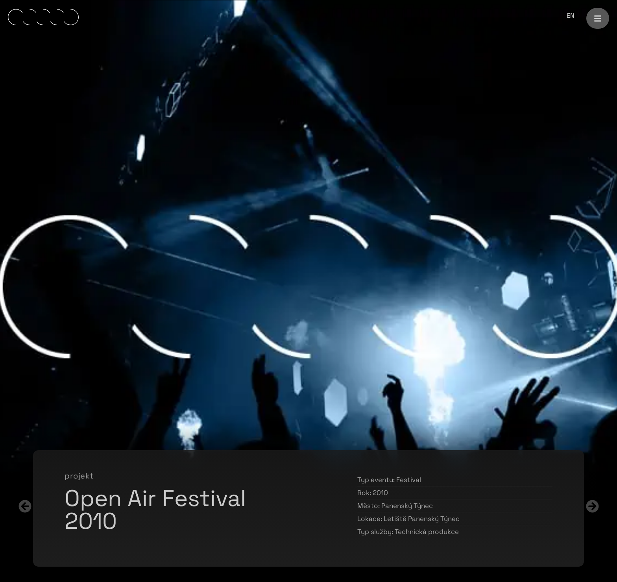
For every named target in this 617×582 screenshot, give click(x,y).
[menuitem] (570, 15)
